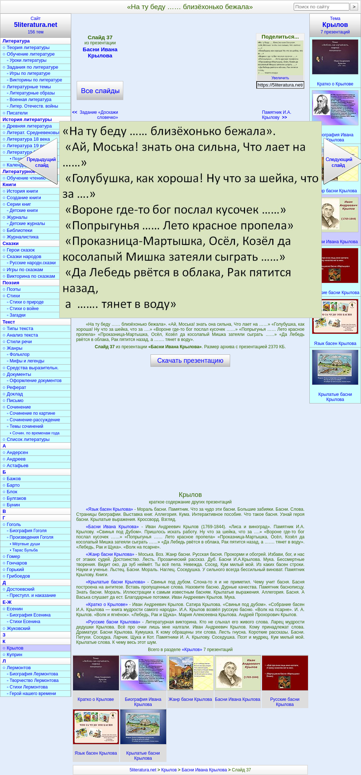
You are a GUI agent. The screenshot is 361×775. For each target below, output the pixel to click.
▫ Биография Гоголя (27, 530)
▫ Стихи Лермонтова (27, 687)
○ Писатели (15, 113)
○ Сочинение (17, 407)
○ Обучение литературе (29, 54)
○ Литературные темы (27, 86)
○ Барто (11, 485)
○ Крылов (13, 648)
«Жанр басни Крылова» (110, 554)
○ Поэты (12, 289)
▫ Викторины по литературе (34, 80)
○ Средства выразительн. (31, 367)
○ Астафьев (15, 465)
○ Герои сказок (19, 250)
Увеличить (280, 76)
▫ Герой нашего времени (31, 693)
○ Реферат (14, 387)
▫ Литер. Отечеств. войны (32, 106)
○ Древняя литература (27, 126)
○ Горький (13, 569)
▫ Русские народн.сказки (31, 262)
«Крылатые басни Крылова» (115, 582)
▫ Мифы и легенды (25, 361)
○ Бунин (11, 504)
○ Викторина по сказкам (29, 276)
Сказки (11, 243)
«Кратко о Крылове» (107, 604)
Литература (16, 41)
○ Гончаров (15, 563)
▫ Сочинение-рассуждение (33, 419)
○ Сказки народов (22, 256)
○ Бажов (12, 478)
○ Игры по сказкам (23, 269)
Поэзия (11, 282)
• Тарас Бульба (24, 550)
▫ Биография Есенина (29, 615)
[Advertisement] (190, 69)
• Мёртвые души (25, 544)
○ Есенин (13, 608)
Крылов (169, 769)
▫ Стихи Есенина (23, 621)
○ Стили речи (17, 341)
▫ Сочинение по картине (31, 413)
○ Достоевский (19, 589)
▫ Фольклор (18, 354)
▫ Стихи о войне (23, 308)
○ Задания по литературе (30, 67)
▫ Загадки (16, 315)
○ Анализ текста (20, 335)
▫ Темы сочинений (25, 426)
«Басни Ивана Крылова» (112, 526)
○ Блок (10, 491)
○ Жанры (13, 348)
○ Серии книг (17, 204)
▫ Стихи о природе (25, 302)
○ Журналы (15, 217)
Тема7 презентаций (335, 25)
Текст (9, 322)
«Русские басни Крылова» (113, 622)
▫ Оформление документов (34, 380)
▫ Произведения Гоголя (30, 537)
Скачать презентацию (190, 360)
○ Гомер (11, 556)
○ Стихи (11, 295)
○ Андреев (14, 459)
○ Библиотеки (17, 230)
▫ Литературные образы (31, 93)
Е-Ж (7, 602)
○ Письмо (13, 400)
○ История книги (20, 191)
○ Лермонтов (17, 667)
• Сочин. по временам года (35, 433)
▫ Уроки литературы (27, 60)
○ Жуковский (16, 628)
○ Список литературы (26, 439)
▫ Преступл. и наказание (31, 595)
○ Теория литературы (26, 47)
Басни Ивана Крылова (100, 52)
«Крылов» (192, 649)
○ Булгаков (14, 498)
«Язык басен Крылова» (109, 509)
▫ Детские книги (22, 210)
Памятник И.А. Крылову (277, 115)
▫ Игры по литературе (28, 73)
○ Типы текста (18, 328)
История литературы (27, 119)
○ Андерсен (15, 452)
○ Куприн (12, 654)
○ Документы (17, 374)
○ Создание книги (22, 197)
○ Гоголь (12, 524)
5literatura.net (142, 769)
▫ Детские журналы (26, 223)
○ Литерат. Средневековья (32, 132)
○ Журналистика (21, 237)
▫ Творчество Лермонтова (33, 680)
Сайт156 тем (35, 25)
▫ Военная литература (29, 99)
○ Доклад (13, 394)
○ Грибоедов (16, 576)
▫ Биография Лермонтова (32, 673)
